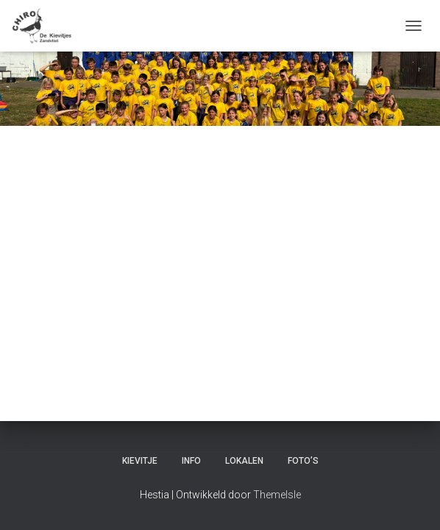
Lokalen (244, 461)
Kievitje (139, 461)
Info (191, 461)
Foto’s (303, 461)
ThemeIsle (277, 495)
